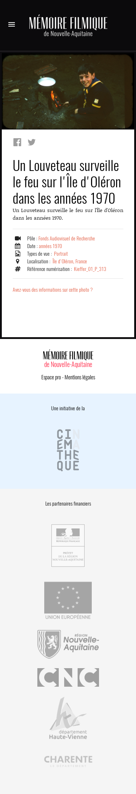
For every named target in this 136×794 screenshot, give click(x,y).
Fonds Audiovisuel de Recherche (66, 238)
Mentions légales (80, 377)
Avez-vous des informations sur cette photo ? (53, 289)
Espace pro (51, 377)
